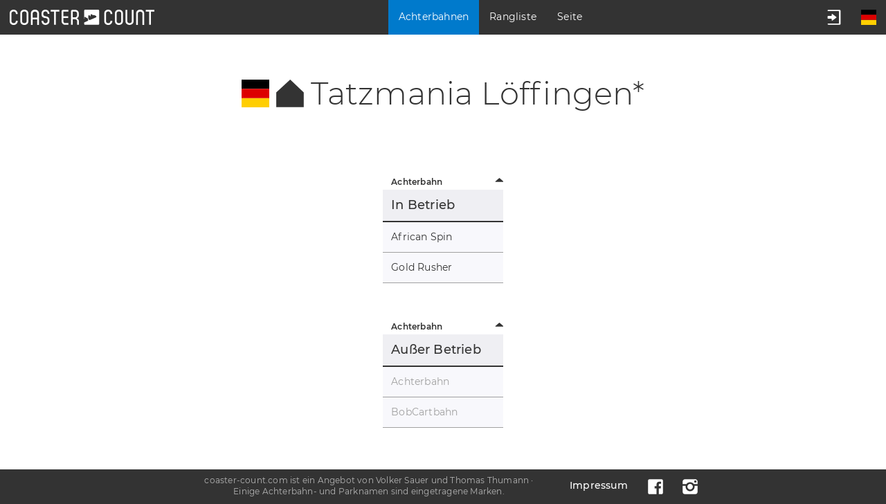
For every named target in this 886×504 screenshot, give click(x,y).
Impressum (599, 485)
